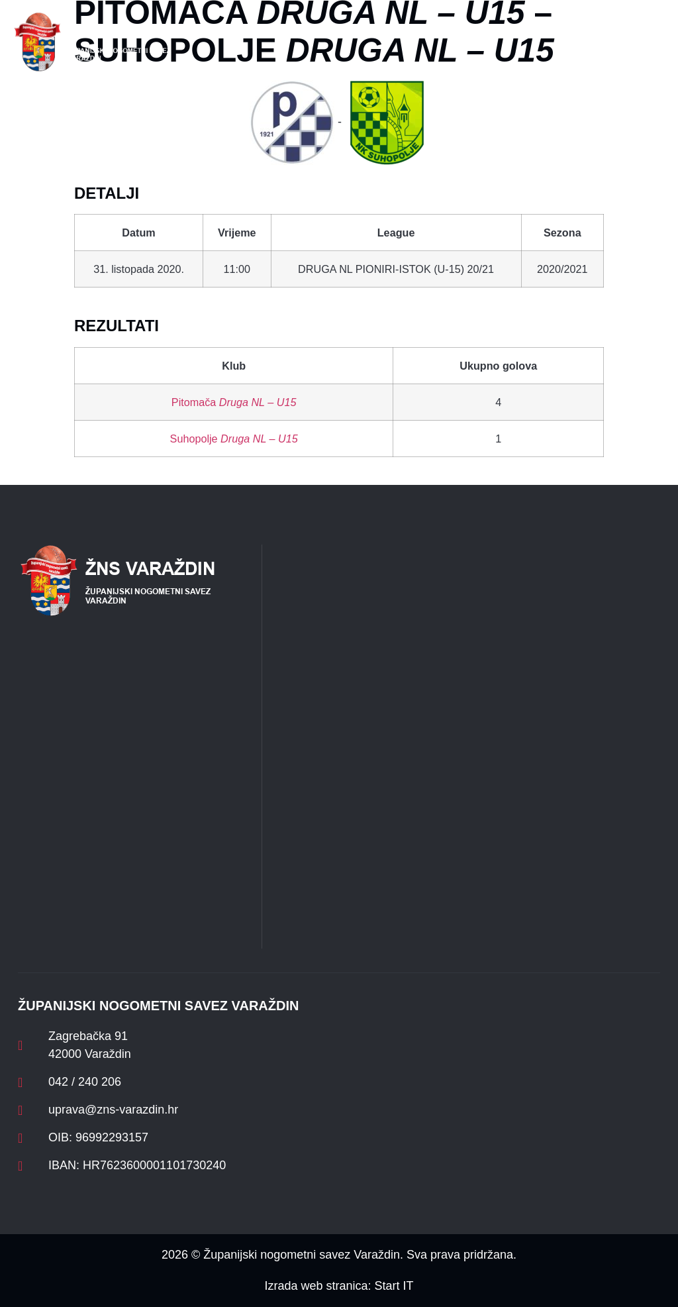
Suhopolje (234, 438)
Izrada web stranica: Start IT (338, 1285)
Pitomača (234, 402)
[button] (230, 42)
